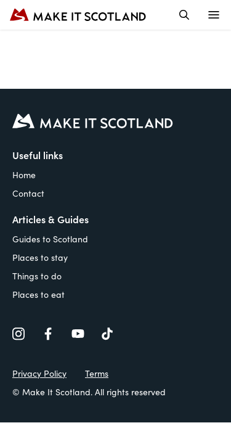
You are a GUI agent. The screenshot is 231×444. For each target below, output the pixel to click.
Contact (28, 193)
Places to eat (38, 294)
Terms (96, 373)
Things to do (37, 275)
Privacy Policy (39, 373)
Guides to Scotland (50, 238)
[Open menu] (214, 15)
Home (24, 174)
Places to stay (40, 257)
